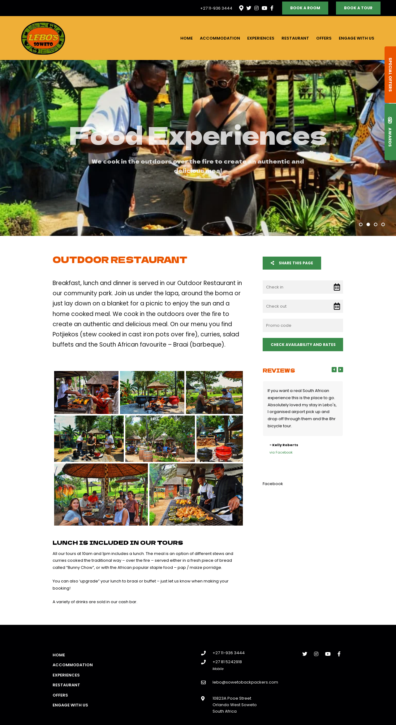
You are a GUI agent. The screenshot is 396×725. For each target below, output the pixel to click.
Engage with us (356, 38)
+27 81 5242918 (227, 662)
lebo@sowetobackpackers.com (245, 682)
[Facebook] (271, 8)
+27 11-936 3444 (216, 8)
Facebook (273, 484)
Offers (324, 38)
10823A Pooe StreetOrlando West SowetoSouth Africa (235, 704)
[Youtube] (264, 8)
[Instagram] (256, 8)
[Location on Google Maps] (241, 7)
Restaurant (295, 38)
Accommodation (220, 38)
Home (186, 38)
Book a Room (305, 8)
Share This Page (292, 263)
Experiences (260, 38)
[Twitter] (248, 8)
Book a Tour (358, 8)
